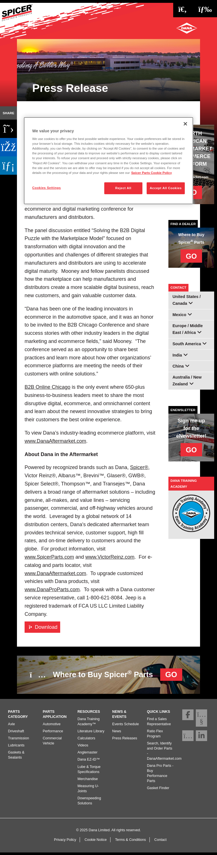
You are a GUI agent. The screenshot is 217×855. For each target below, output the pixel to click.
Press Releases (124, 740)
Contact (160, 842)
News (116, 733)
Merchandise (87, 781)
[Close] (185, 123)
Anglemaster (87, 755)
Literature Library (90, 733)
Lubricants (16, 748)
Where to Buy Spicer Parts (106, 674)
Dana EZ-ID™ (88, 762)
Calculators (86, 740)
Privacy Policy (65, 842)
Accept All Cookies (166, 188)
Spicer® (139, 467)
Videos (82, 748)
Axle (11, 726)
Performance (53, 733)
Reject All (123, 188)
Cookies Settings (46, 187)
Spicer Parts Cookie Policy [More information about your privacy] (151, 172)
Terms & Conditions (130, 842)
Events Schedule (125, 726)
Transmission (18, 740)
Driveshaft (16, 733)
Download (43, 627)
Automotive (51, 726)
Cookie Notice (95, 842)
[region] (108, 160)
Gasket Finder (158, 790)
